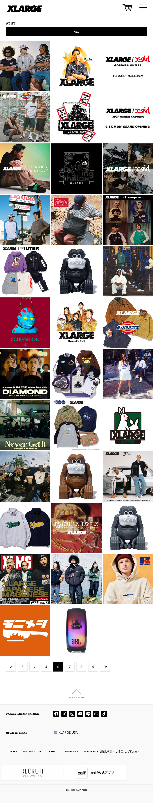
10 (105, 666)
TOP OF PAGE (76, 697)
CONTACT (53, 751)
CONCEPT (11, 751)
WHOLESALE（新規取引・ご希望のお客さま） (112, 751)
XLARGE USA (68, 732)
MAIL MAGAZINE (32, 751)
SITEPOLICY (71, 751)
